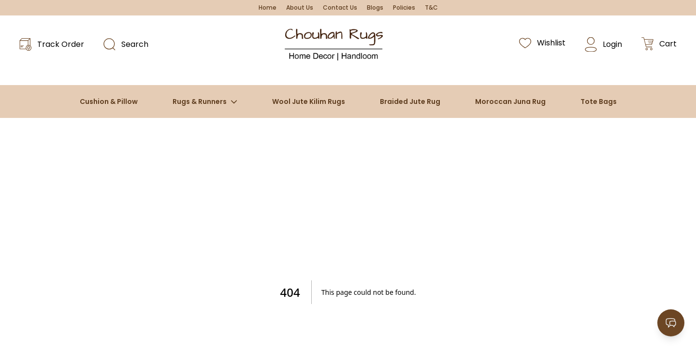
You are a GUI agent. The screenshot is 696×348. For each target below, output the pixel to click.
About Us (299, 8)
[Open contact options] (670, 322)
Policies (404, 8)
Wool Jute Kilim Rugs (308, 101)
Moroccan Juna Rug (510, 101)
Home (267, 8)
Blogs (375, 8)
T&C (431, 8)
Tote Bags (598, 101)
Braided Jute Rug (410, 101)
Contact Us (340, 8)
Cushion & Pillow (109, 101)
